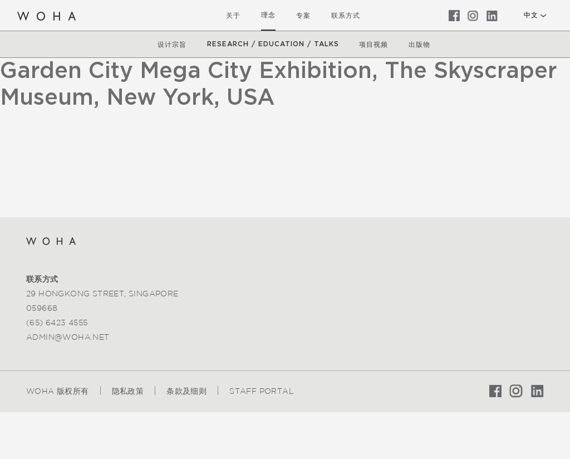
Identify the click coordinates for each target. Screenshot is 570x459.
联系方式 (345, 15)
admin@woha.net (68, 337)
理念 (268, 15)
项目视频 (373, 44)
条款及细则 (186, 391)
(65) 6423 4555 (57, 322)
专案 (303, 15)
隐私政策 (128, 391)
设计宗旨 (172, 44)
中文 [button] (531, 15)
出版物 (419, 44)
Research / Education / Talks (273, 44)
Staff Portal (261, 391)
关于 (233, 15)
